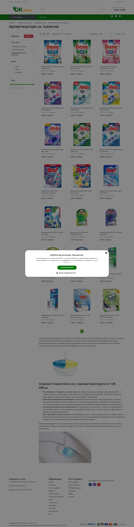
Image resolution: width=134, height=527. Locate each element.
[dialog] (67, 263)
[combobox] (106, 253)
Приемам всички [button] (67, 267)
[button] (67, 273)
